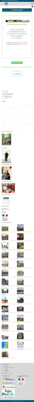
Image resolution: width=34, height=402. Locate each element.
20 (3, 123)
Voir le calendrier (4, 98)
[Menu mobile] (32, 3)
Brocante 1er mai (8, 96)
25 (25, 123)
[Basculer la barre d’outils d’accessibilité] (32, 6)
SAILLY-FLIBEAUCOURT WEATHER (17, 83)
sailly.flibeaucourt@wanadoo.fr (9, 373)
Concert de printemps (9, 94)
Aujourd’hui (27, 104)
